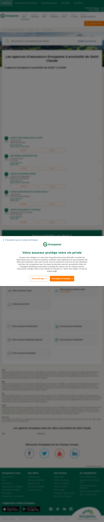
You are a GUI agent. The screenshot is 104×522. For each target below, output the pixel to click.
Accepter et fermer (61, 278)
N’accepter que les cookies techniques (21, 240)
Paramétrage (38, 278)
